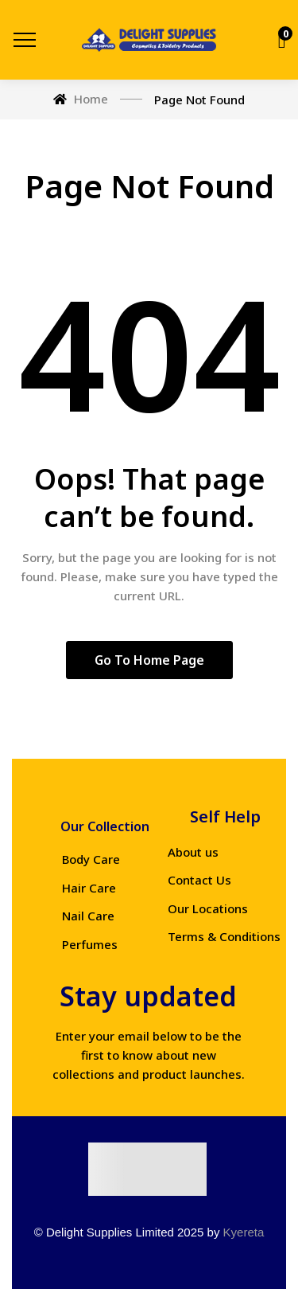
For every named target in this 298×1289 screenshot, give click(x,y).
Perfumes (90, 944)
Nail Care (88, 916)
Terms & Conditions (224, 936)
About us (193, 852)
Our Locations (208, 908)
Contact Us (199, 880)
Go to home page (149, 660)
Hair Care (89, 888)
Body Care (91, 859)
